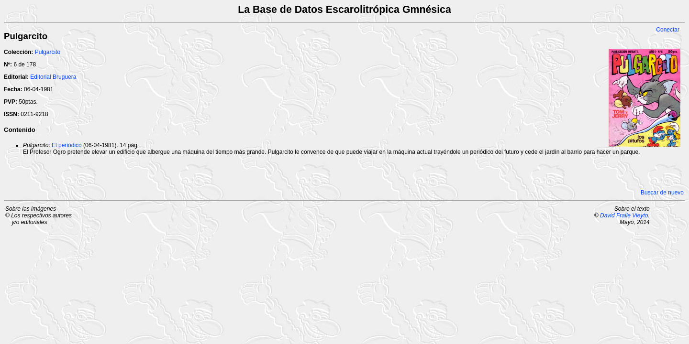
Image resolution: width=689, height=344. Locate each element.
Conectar (667, 29)
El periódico (67, 145)
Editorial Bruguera (53, 77)
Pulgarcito (47, 52)
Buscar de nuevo (662, 192)
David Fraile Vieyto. (625, 215)
